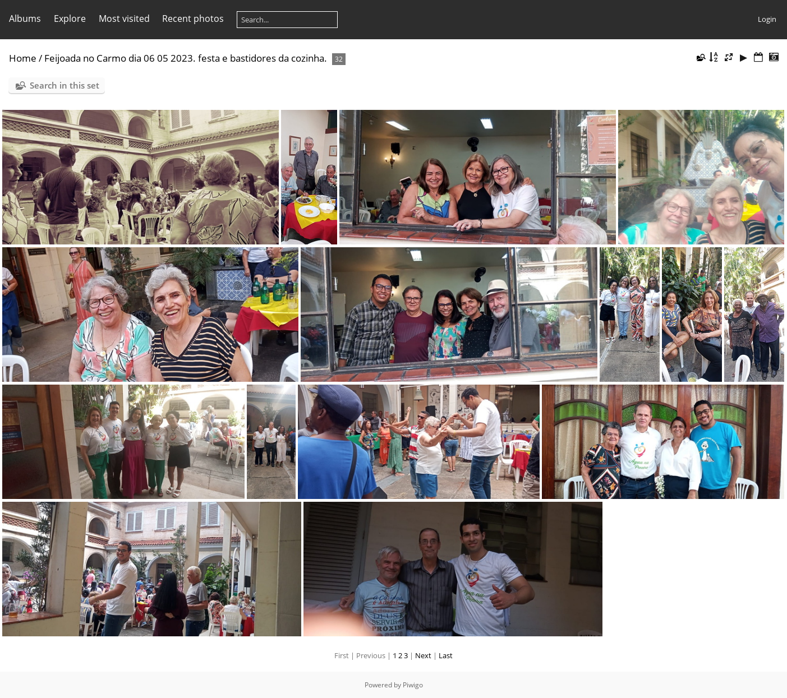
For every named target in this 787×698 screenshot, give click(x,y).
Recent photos (193, 18)
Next (423, 655)
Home (22, 58)
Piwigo (413, 685)
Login (767, 19)
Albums (25, 18)
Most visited (124, 18)
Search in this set (64, 85)
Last (446, 655)
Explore (70, 18)
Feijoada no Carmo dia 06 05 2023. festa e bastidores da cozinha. (185, 58)
